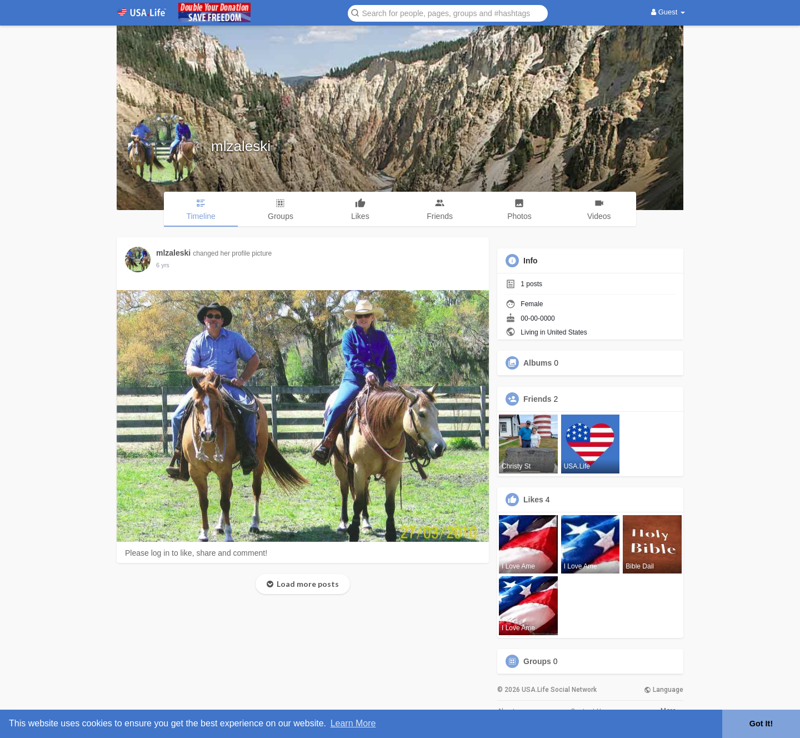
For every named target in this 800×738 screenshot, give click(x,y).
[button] (448, 12)
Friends (537, 399)
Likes (533, 499)
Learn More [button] (353, 723)
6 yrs (162, 265)
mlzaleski (241, 146)
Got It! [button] (761, 723)
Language (663, 689)
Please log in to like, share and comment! (196, 552)
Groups (537, 661)
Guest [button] (668, 12)
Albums (537, 362)
